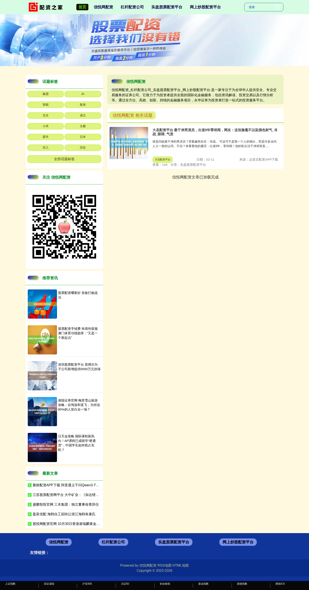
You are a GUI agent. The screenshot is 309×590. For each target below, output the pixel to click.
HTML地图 (180, 565)
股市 (46, 136)
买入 (46, 147)
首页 (82, 7)
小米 (46, 126)
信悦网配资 (103, 7)
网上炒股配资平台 (205, 7)
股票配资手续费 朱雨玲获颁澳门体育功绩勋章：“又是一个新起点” (78, 333)
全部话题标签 (64, 159)
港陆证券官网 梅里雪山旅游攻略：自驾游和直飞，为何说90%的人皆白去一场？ (79, 404)
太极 (83, 126)
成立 (83, 115)
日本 (83, 136)
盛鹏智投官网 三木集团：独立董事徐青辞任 (66, 504)
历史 (83, 147)
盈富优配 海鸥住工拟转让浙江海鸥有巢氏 (64, 514)
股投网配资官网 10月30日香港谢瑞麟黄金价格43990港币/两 (78, 524)
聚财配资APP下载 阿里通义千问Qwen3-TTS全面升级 (73, 485)
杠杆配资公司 (132, 7)
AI (82, 94)
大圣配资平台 (162, 159)
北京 (46, 115)
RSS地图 (165, 565)
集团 (46, 94)
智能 (46, 104)
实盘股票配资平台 (166, 7)
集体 (83, 104)
